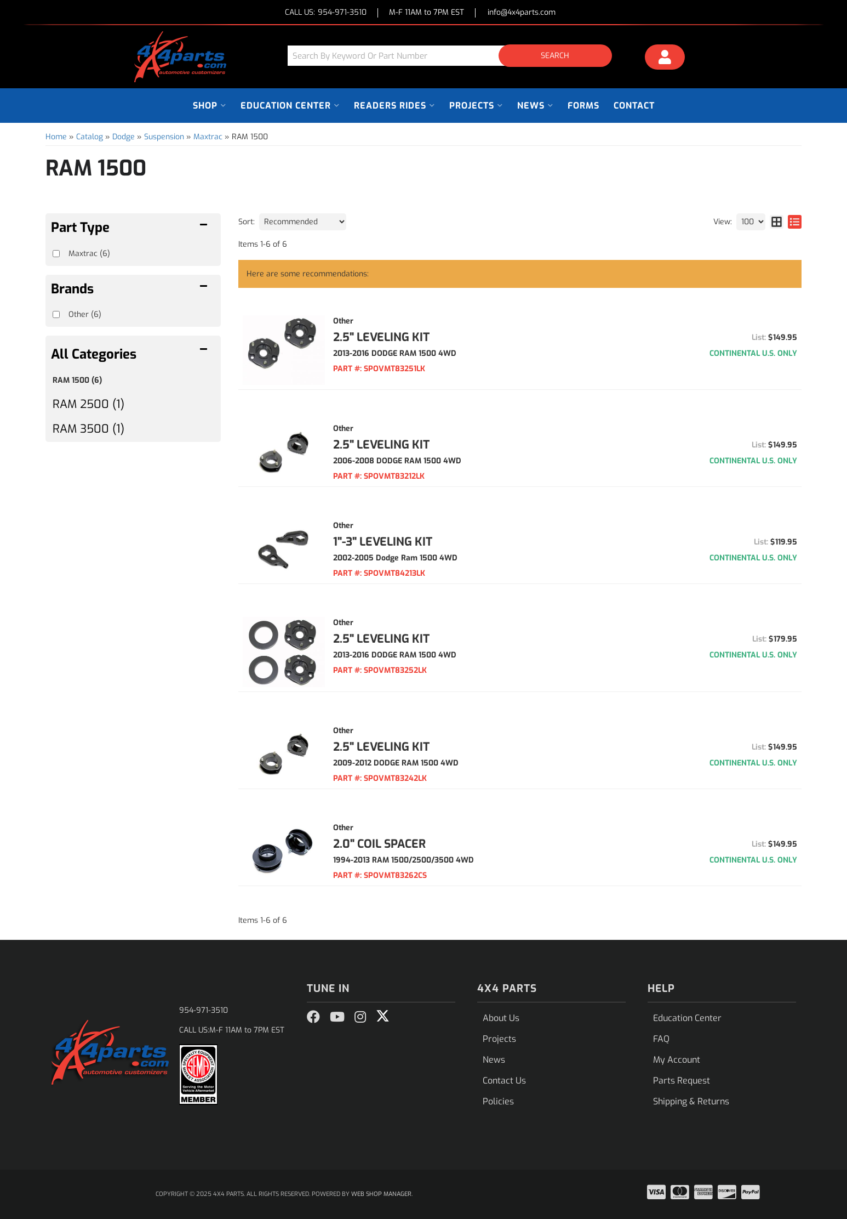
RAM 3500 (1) (88, 428)
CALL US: (326, 13)
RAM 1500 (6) (77, 380)
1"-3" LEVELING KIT (382, 541)
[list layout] (795, 221)
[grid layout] (776, 221)
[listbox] (302, 221)
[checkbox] (56, 314)
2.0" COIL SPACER (379, 844)
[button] (454, 55)
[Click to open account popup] (665, 59)
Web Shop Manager (381, 1194)
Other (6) (84, 314)
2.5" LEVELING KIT (381, 337)
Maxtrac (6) (89, 253)
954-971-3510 (203, 1010)
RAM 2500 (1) (88, 404)
